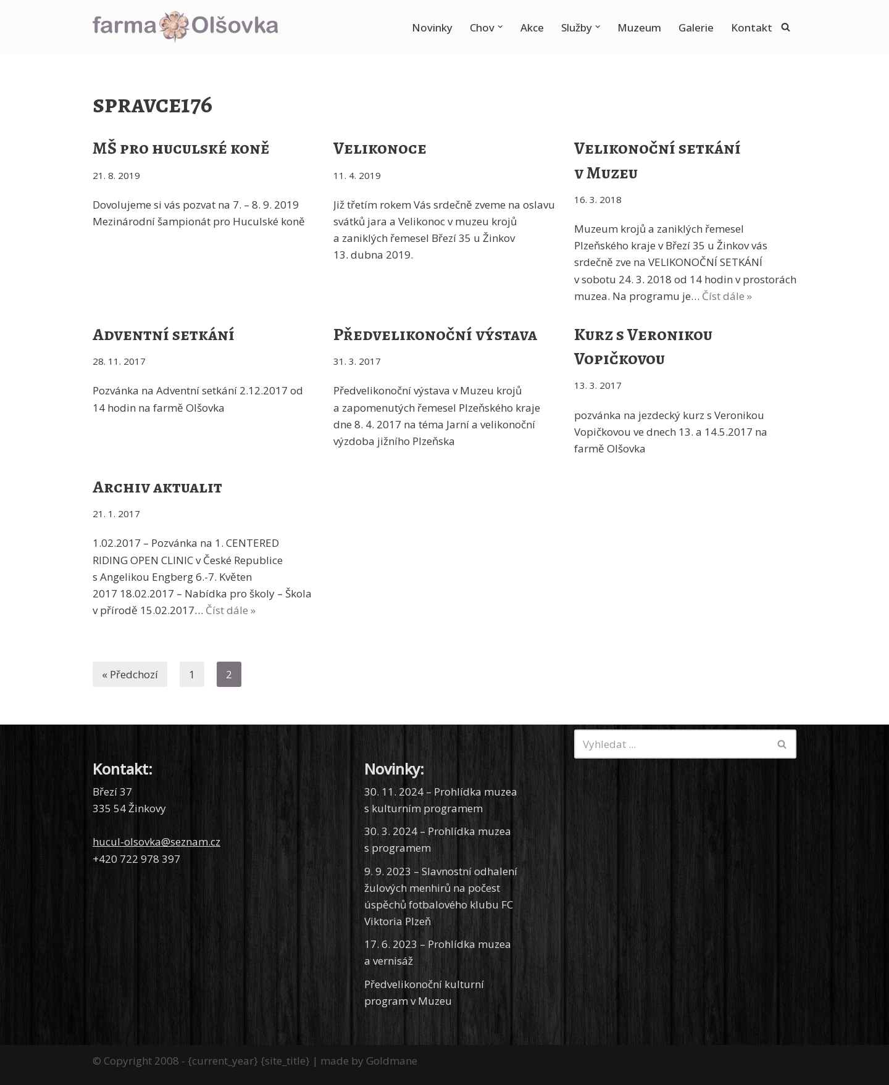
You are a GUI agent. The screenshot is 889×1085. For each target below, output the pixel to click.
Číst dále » (727, 296)
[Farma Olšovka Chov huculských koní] (185, 27)
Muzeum (639, 27)
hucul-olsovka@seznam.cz (156, 841)
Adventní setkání (164, 334)
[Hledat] (785, 26)
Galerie (696, 27)
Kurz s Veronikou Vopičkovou (643, 346)
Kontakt (751, 27)
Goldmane (391, 1061)
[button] (500, 27)
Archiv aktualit (157, 487)
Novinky (432, 27)
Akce (532, 27)
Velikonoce (380, 148)
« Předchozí (130, 674)
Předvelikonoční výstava (435, 334)
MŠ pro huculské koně (181, 148)
